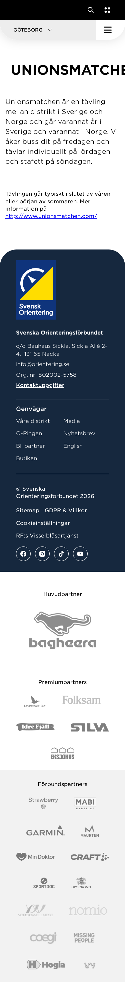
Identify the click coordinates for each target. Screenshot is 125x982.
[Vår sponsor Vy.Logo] (89, 965)
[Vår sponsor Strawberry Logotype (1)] (43, 803)
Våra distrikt (33, 421)
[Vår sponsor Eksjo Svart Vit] (62, 753)
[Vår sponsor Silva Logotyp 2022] (90, 727)
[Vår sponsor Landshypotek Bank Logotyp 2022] (35, 701)
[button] (48, 30)
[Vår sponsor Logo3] (43, 938)
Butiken (26, 458)
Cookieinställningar (43, 523)
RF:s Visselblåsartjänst (47, 536)
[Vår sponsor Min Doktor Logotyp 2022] (35, 857)
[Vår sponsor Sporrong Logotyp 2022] (81, 883)
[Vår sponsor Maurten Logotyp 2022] (90, 831)
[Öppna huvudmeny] (110, 30)
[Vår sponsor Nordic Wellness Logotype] (35, 910)
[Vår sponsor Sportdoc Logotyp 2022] (44, 883)
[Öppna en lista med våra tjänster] (106, 10)
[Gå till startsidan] (18, 10)
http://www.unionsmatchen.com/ (51, 216)
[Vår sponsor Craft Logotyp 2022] (90, 857)
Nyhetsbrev (79, 433)
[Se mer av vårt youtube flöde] (80, 553)
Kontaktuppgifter (40, 385)
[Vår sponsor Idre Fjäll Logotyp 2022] (35, 727)
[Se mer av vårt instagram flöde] (42, 553)
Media (71, 421)
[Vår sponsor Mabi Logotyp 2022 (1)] (85, 803)
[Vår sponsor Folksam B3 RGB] (81, 701)
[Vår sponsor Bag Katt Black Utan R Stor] (62, 630)
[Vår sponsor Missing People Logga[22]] (84, 938)
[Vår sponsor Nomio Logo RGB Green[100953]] (88, 910)
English (73, 446)
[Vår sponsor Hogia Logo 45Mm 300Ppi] (46, 965)
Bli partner (30, 446)
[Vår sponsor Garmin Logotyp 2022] (45, 831)
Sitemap (27, 510)
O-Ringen (29, 433)
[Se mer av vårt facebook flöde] (23, 553)
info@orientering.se (42, 364)
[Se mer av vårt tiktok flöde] (61, 553)
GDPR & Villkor (66, 510)
